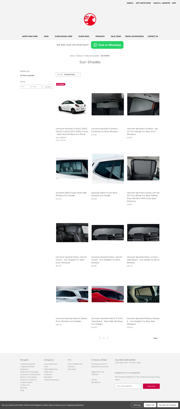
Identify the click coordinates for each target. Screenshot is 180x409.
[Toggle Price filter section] (36, 81)
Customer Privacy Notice (30, 374)
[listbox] (72, 74)
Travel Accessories (134, 36)
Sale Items (116, 36)
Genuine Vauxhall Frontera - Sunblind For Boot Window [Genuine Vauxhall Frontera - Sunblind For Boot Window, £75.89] (104, 130)
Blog (22, 390)
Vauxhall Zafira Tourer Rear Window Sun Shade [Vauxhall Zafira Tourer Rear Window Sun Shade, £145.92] (104, 194)
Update (48, 87)
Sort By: (60, 74)
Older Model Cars (64, 36)
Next (157, 338)
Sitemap (23, 388)
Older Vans (85, 36)
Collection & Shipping (29, 372)
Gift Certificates (143, 3)
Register (166, 3)
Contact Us (153, 36)
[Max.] (37, 87)
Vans (47, 36)
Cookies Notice (26, 382)
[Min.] (25, 87)
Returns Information (28, 377)
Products (101, 36)
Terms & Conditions (28, 380)
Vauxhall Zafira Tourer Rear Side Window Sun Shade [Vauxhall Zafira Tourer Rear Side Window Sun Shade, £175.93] (71, 194)
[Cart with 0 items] (173, 3)
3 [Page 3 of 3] (107, 338)
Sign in (157, 3)
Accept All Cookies (167, 405)
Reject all (150, 405)
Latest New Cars (31, 36)
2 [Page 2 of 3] (103, 338)
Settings (137, 405)
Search (130, 3)
